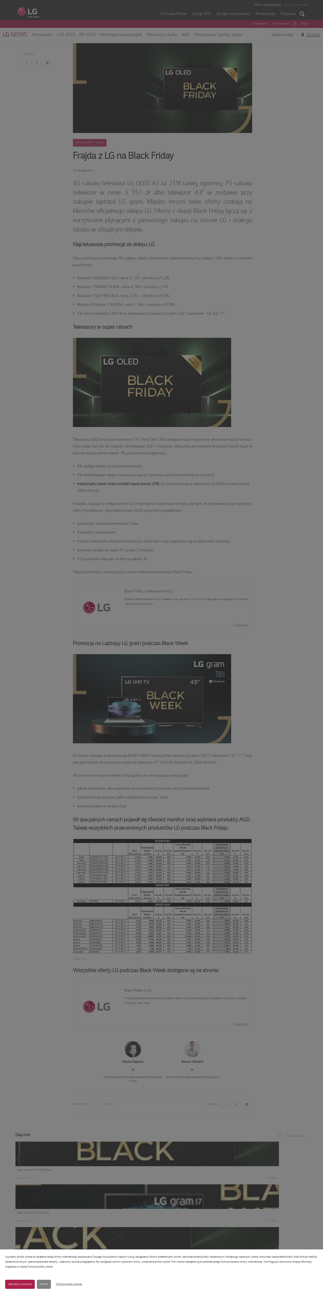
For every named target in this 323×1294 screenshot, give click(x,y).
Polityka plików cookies (69, 1284)
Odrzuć (44, 1284)
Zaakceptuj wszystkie (20, 1284)
